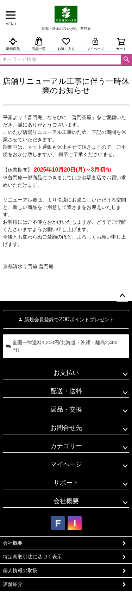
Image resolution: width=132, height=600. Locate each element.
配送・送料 (66, 391)
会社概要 (66, 501)
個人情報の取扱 (20, 570)
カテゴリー (66, 446)
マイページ (95, 44)
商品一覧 (39, 44)
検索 (126, 59)
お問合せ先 (66, 427)
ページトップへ (122, 296)
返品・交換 (66, 409)
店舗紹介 (13, 584)
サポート (66, 482)
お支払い (66, 372)
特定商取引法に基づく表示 (32, 556)
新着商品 (13, 44)
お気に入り (66, 44)
